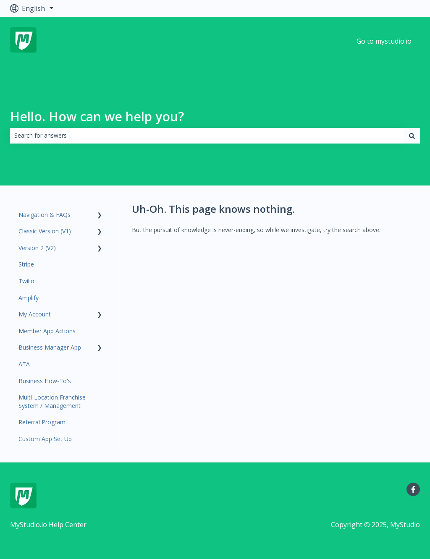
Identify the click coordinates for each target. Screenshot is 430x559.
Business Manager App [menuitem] (49, 347)
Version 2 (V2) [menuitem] (37, 248)
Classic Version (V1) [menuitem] (44, 231)
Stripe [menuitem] (26, 264)
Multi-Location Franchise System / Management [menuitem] (52, 401)
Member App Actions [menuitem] (47, 331)
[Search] (412, 135)
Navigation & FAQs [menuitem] (44, 215)
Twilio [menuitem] (26, 281)
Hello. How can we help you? (97, 116)
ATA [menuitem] (24, 364)
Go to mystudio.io (384, 41)
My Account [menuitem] (34, 314)
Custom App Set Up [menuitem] (45, 439)
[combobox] (207, 135)
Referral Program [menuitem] (42, 422)
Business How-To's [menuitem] (44, 381)
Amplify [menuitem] (28, 298)
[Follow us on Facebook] (413, 489)
